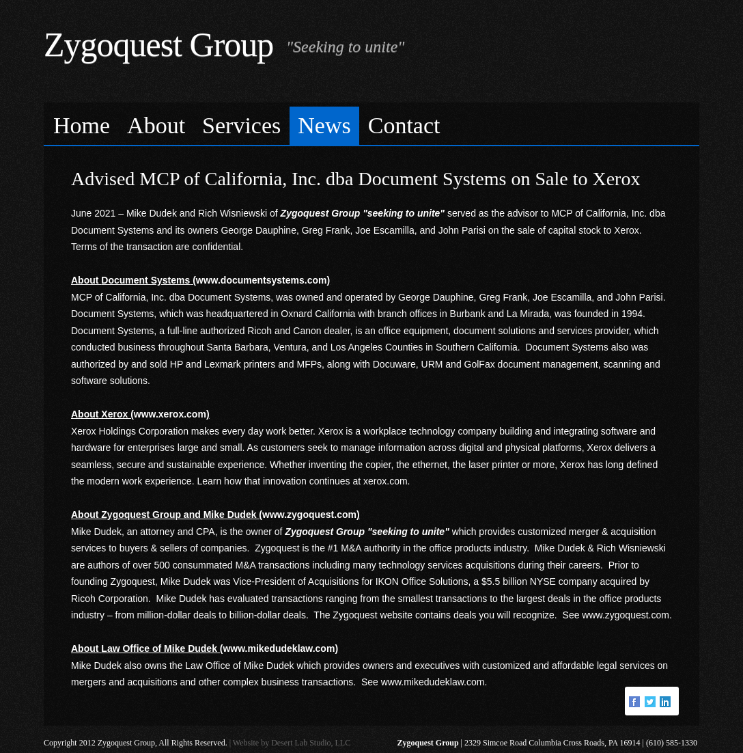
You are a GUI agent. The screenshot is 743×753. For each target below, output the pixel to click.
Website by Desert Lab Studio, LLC (291, 743)
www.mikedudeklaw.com (433, 681)
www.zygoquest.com (625, 615)
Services (241, 125)
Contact (404, 125)
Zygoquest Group (158, 44)
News (324, 125)
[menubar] (371, 124)
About (156, 125)
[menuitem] (82, 126)
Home (81, 125)
